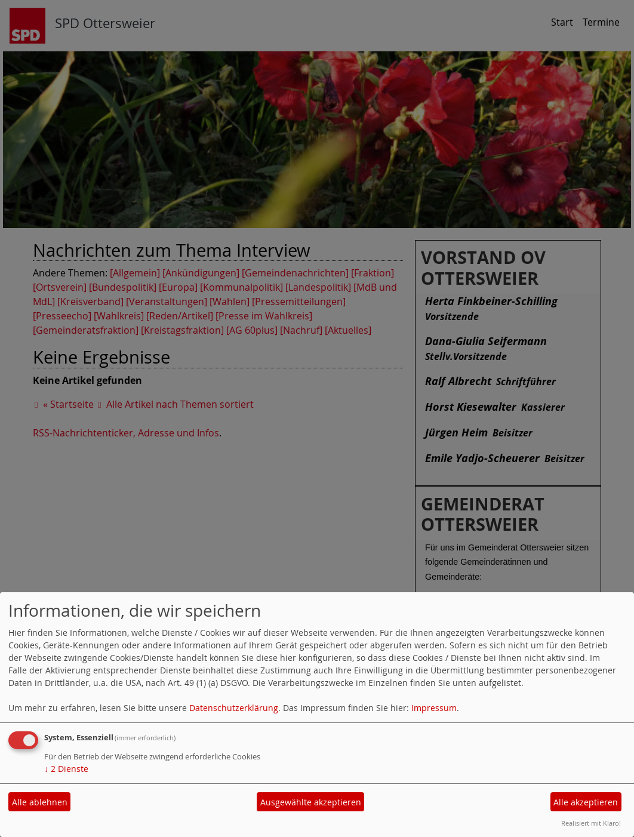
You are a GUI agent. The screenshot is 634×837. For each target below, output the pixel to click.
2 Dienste (66, 768)
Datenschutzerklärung (233, 707)
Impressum (434, 707)
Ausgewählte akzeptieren (310, 802)
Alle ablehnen (39, 802)
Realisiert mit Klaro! (591, 822)
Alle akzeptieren (585, 802)
